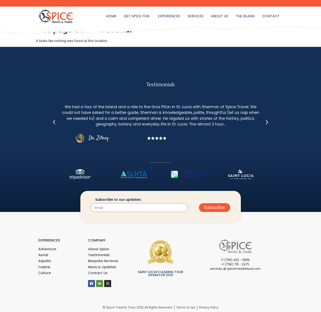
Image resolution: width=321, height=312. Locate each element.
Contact (271, 16)
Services (196, 16)
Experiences (169, 16)
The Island (245, 16)
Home (111, 16)
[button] (54, 122)
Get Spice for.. (137, 16)
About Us (219, 16)
